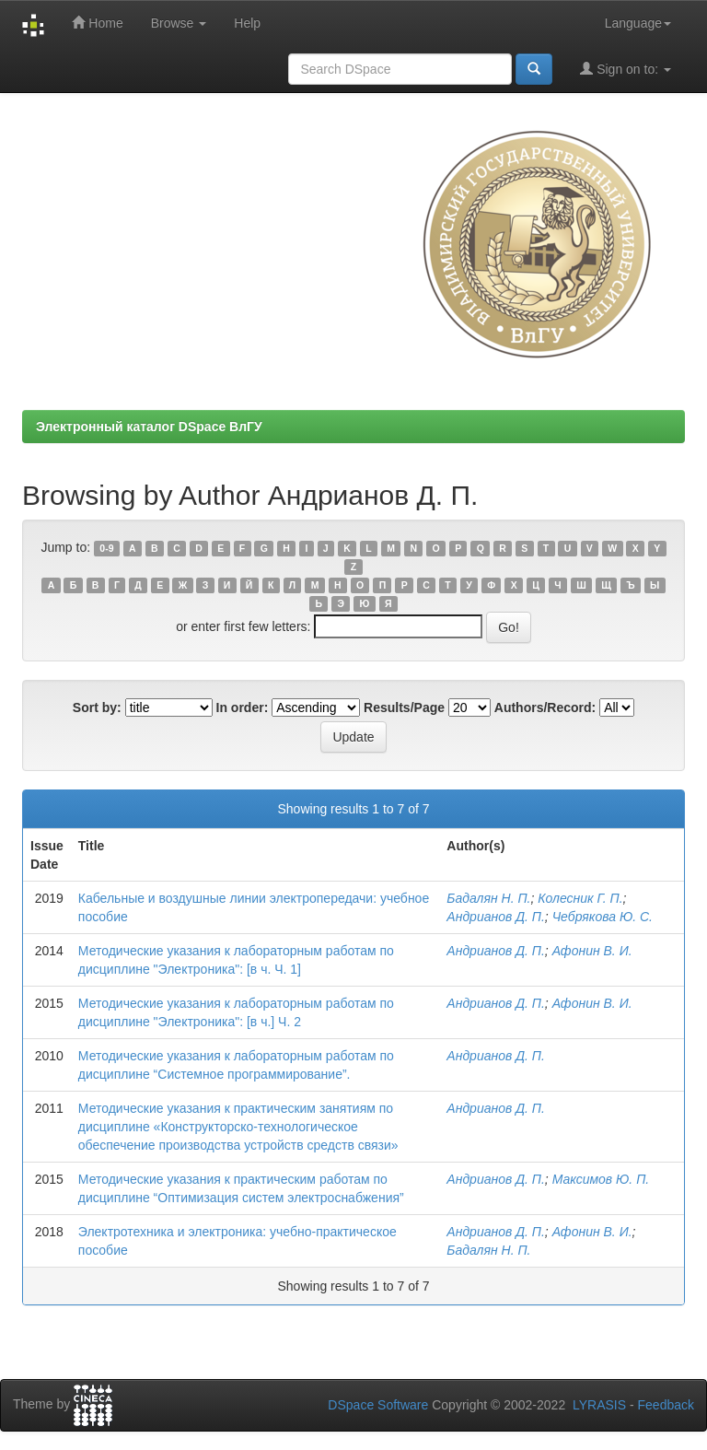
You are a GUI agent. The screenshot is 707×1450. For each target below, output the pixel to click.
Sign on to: (625, 68)
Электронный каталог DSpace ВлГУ (149, 426)
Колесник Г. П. (580, 898)
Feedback (666, 1404)
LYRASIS (599, 1404)
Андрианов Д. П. (495, 916)
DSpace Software (378, 1404)
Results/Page (404, 707)
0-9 (106, 548)
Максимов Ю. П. (601, 1179)
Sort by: (97, 707)
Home (97, 22)
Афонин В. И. (592, 950)
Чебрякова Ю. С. (602, 916)
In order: (242, 707)
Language (638, 23)
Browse (179, 23)
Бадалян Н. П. (488, 898)
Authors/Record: (545, 707)
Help (247, 23)
